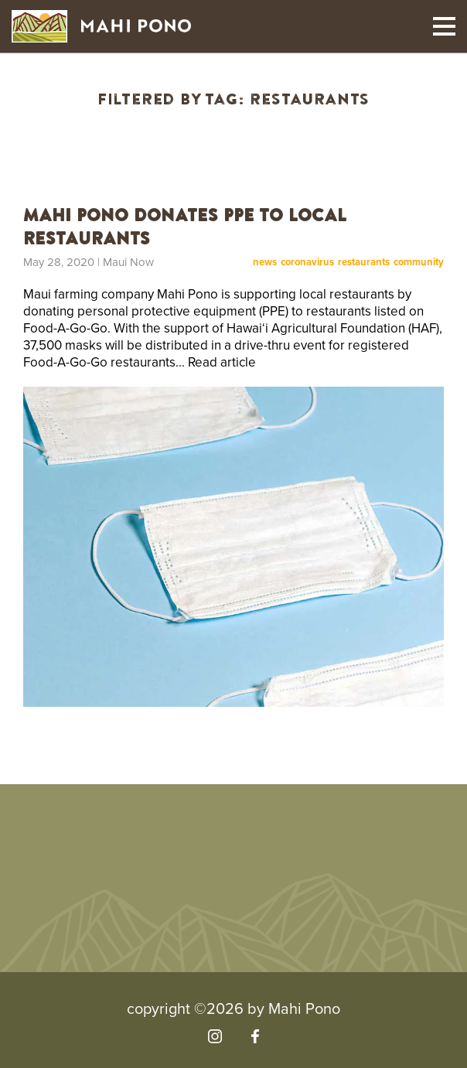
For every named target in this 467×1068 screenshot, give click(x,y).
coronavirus (307, 263)
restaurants (364, 263)
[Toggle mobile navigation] (444, 26)
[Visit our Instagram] (215, 1036)
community (419, 263)
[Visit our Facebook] (254, 1036)
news (265, 263)
